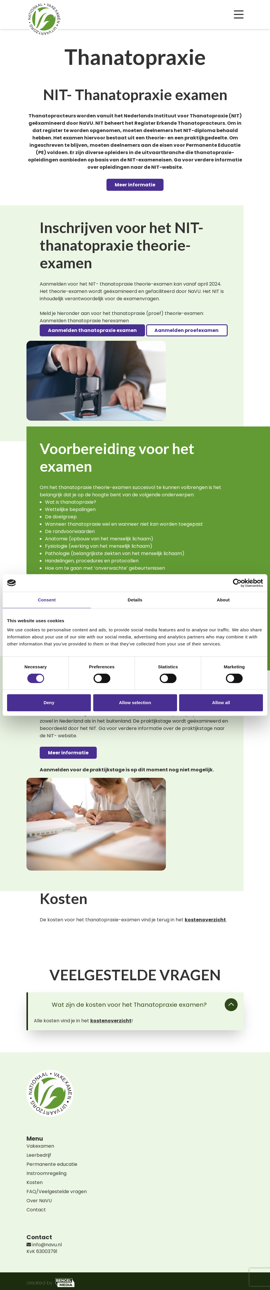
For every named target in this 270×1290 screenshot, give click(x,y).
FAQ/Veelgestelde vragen (56, 1191)
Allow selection (135, 702)
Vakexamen (40, 1146)
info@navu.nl (44, 1244)
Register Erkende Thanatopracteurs (179, 123)
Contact (36, 1209)
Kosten (34, 1182)
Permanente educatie (51, 1164)
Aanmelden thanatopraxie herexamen (84, 320)
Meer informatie (135, 184)
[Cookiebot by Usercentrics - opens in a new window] (237, 583)
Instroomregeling (46, 1173)
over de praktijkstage (188, 728)
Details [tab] (135, 599)
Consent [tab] (47, 599)
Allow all (221, 702)
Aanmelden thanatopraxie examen (92, 330)
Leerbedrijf (38, 1155)
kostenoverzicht (205, 919)
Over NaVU (39, 1200)
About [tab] (223, 599)
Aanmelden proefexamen (186, 330)
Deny (49, 702)
